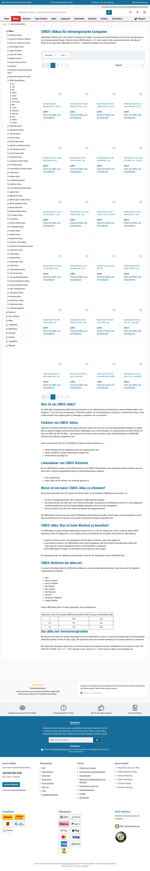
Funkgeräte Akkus (15, 171)
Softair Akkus (14, 268)
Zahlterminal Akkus (16, 318)
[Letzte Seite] (67, 79)
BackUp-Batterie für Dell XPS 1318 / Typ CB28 (132, 335)
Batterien (12, 326)
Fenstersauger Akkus (16, 167)
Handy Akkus (14, 187)
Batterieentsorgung (86, 790)
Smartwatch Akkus (16, 264)
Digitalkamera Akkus (16, 144)
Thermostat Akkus (15, 287)
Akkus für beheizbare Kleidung (19, 53)
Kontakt (82, 794)
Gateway (14, 113)
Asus (13, 101)
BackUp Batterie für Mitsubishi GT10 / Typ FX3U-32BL (52, 119)
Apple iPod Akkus (15, 65)
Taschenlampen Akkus (17, 284)
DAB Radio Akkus (15, 140)
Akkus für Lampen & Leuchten (19, 57)
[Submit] (97, 740)
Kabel (10, 335)
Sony (13, 131)
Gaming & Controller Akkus (18, 175)
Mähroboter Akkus (15, 210)
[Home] (6, 33)
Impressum (46, 776)
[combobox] (87, 17)
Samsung (14, 128)
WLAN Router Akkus (16, 315)
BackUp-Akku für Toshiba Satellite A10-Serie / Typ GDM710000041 (79, 119)
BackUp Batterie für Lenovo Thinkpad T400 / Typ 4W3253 (79, 227)
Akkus (10, 45)
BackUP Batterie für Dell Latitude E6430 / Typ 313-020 (105, 119)
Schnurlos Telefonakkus (17, 256)
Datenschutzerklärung (19, 790)
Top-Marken (12, 356)
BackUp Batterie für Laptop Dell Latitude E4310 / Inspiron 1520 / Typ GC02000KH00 (52, 173)
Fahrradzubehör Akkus (17, 163)
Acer (13, 98)
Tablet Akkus (13, 280)
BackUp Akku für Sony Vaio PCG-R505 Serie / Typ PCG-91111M (133, 173)
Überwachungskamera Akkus (19, 295)
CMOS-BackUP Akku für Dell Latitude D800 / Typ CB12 (51, 389)
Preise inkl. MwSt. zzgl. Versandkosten (52, 130)
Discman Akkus (14, 148)
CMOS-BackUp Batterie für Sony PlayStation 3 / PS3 (133, 119)
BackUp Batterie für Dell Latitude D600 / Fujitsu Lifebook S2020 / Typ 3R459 (133, 227)
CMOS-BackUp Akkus (17, 95)
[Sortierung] (129, 79)
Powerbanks (13, 233)
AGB (94, 749)
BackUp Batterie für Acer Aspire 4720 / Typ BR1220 (132, 389)
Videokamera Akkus (16, 307)
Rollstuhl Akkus (14, 249)
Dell (12, 104)
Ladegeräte (12, 339)
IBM (13, 119)
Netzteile (11, 347)
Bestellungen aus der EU (88, 786)
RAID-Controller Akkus (17, 237)
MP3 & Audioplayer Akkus (18, 218)
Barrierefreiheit (48, 783)
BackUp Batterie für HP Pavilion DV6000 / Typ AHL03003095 (78, 173)
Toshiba (14, 137)
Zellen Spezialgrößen (16, 322)
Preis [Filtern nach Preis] (64, 69)
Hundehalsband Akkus (17, 194)
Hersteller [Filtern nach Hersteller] (50, 69)
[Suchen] (134, 17)
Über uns (45, 787)
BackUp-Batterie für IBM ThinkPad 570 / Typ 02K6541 (105, 173)
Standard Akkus (14, 272)
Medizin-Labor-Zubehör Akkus (19, 214)
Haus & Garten (14, 331)
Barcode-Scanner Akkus (17, 76)
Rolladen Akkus (14, 245)
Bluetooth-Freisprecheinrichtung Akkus (19, 85)
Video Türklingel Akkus (17, 303)
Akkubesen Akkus (15, 49)
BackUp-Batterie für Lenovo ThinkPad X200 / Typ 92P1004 (52, 281)
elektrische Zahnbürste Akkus (19, 160)
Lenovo (14, 122)
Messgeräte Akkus (15, 222)
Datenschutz (46, 779)
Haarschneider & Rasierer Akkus (20, 183)
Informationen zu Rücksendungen (92, 772)
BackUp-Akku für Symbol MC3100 (105, 281)
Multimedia (12, 343)
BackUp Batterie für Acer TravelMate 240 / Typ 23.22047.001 (78, 281)
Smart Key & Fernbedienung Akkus (21, 260)
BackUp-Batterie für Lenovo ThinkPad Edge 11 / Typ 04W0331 (52, 227)
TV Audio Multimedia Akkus (18, 291)
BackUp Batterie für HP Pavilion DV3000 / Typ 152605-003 (132, 281)
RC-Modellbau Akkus (16, 241)
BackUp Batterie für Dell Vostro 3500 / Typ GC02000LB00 (105, 335)
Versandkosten (85, 776)
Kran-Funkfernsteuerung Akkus (20, 202)
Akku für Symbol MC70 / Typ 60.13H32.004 (78, 389)
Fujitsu (13, 110)
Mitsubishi (15, 125)
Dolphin (14, 107)
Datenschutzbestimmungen (61, 749)
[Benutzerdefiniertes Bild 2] (121, 837)
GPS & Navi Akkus (15, 179)
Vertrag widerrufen (11, 784)
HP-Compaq (15, 116)
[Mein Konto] (14, 26)
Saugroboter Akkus (16, 253)
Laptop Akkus (14, 206)
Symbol (14, 134)
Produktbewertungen (50, 795)
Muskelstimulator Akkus (17, 225)
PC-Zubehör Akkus (16, 229)
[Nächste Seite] (62, 79)
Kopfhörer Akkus (15, 198)
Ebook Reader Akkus (16, 156)
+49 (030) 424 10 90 (12, 772)
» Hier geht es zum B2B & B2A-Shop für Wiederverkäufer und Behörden (124, 7)
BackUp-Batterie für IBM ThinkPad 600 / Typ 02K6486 (51, 335)
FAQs (44, 791)
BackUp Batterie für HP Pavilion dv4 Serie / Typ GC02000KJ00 (78, 335)
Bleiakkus (12, 80)
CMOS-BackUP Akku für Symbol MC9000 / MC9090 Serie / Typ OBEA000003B (106, 389)
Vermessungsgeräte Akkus (18, 299)
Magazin (11, 360)
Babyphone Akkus (15, 73)
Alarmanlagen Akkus (16, 61)
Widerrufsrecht (47, 772)
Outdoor (11, 351)
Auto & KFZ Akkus (15, 69)
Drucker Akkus (14, 152)
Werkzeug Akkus (15, 311)
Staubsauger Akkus (16, 276)
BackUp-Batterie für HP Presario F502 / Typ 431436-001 (106, 227)
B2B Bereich (84, 797)
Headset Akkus (14, 191)
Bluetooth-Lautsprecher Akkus (20, 91)
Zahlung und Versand (87, 768)
